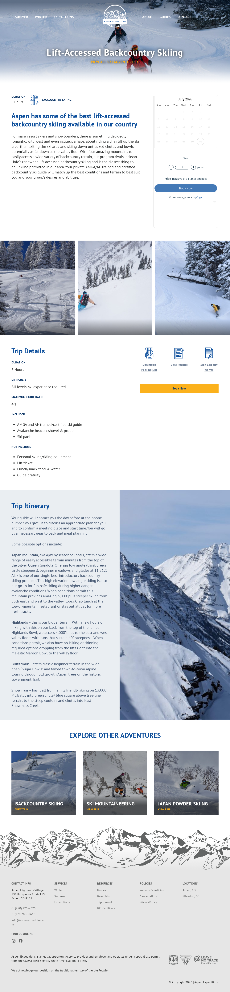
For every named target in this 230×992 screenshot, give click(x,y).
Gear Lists (103, 896)
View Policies (179, 364)
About (147, 17)
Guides (165, 17)
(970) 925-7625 (25, 908)
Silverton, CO (191, 896)
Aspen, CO (189, 890)
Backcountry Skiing (39, 803)
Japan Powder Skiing (183, 803)
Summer (21, 17)
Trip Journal (104, 902)
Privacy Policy (148, 902)
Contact (184, 17)
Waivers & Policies (152, 890)
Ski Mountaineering (111, 803)
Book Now (179, 388)
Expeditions (64, 17)
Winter (41, 17)
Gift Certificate (106, 908)
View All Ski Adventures (115, 62)
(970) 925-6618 (25, 914)
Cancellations (149, 896)
